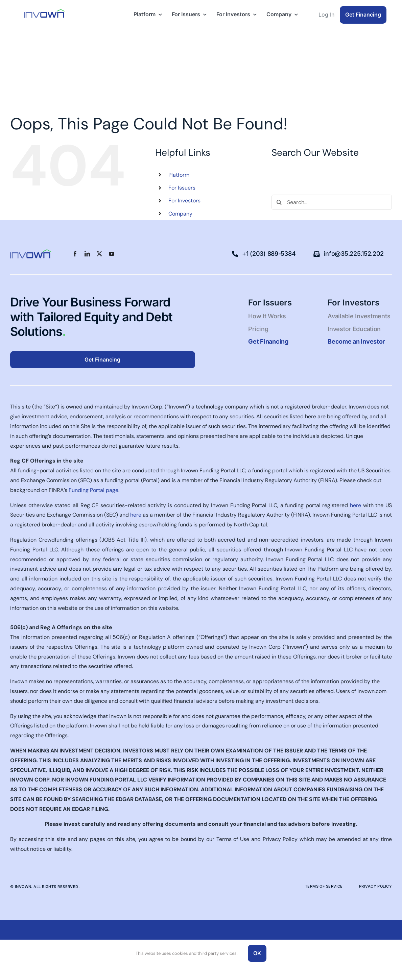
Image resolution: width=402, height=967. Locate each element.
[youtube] (111, 253)
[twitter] (99, 253)
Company (180, 213)
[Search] (279, 202)
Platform (178, 174)
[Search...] (331, 202)
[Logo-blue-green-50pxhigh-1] (44, 11)
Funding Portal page (93, 490)
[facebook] (75, 253)
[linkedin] (87, 253)
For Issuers (181, 187)
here (355, 505)
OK (257, 953)
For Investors (184, 200)
